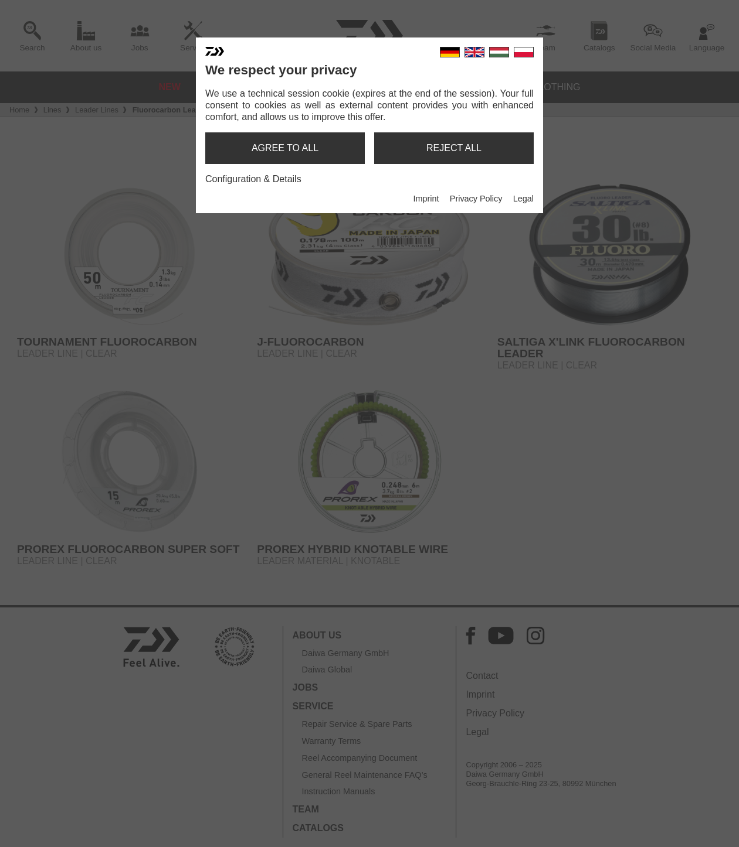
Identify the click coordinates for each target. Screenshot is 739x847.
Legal (523, 198)
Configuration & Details (253, 179)
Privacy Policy (476, 198)
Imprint (426, 198)
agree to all (285, 148)
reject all (454, 148)
